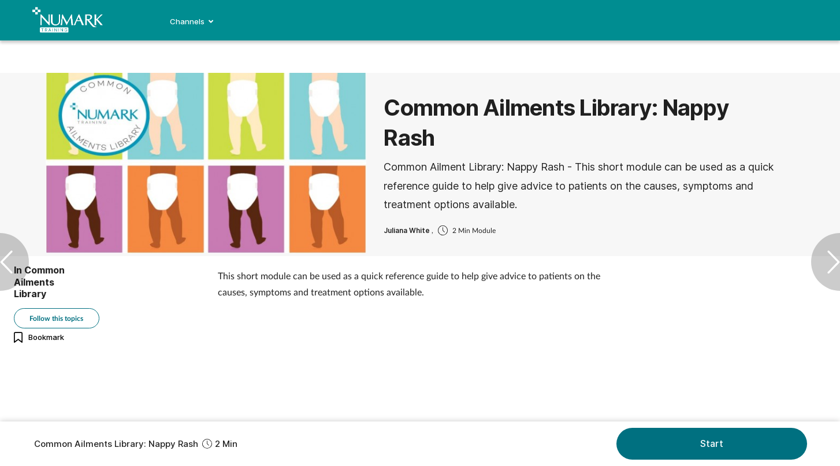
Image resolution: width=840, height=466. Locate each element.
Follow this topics (56, 318)
